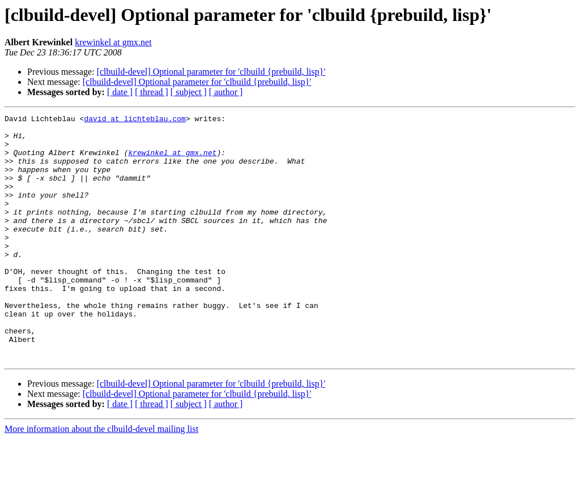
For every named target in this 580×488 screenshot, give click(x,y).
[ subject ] (188, 92)
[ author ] (226, 92)
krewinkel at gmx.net (113, 42)
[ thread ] (151, 92)
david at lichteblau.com (134, 120)
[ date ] (120, 92)
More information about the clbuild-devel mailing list (101, 478)
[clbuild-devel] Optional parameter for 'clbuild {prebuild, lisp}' (211, 71)
